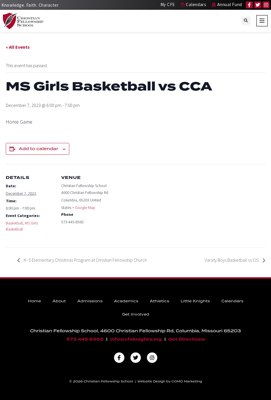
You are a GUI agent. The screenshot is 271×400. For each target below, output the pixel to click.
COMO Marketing (186, 381)
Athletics (159, 301)
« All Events (18, 47)
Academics (126, 301)
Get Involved (135, 314)
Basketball (14, 223)
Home (34, 301)
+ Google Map (83, 207)
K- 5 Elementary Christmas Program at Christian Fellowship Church (85, 260)
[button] (246, 20)
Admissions (89, 301)
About (59, 301)
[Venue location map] (147, 203)
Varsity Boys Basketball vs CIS (232, 260)
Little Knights (195, 301)
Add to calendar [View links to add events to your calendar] (38, 149)
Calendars (232, 301)
